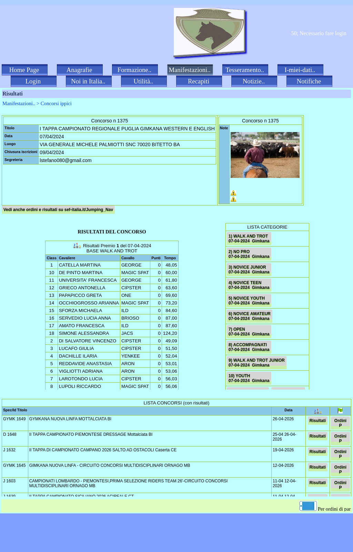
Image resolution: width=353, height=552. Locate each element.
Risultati (318, 420)
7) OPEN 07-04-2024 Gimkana (249, 332)
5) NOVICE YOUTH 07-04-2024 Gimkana (249, 300)
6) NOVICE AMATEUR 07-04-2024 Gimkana (250, 316)
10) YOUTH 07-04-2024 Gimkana (249, 378)
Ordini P (340, 423)
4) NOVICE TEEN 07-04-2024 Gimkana (249, 285)
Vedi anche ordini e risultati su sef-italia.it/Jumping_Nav (58, 209)
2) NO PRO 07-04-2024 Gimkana (249, 254)
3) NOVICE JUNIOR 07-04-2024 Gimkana (249, 269)
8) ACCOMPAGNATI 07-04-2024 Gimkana (249, 347)
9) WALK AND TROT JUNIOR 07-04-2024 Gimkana (257, 363)
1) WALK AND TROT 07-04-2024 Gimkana (249, 238)
